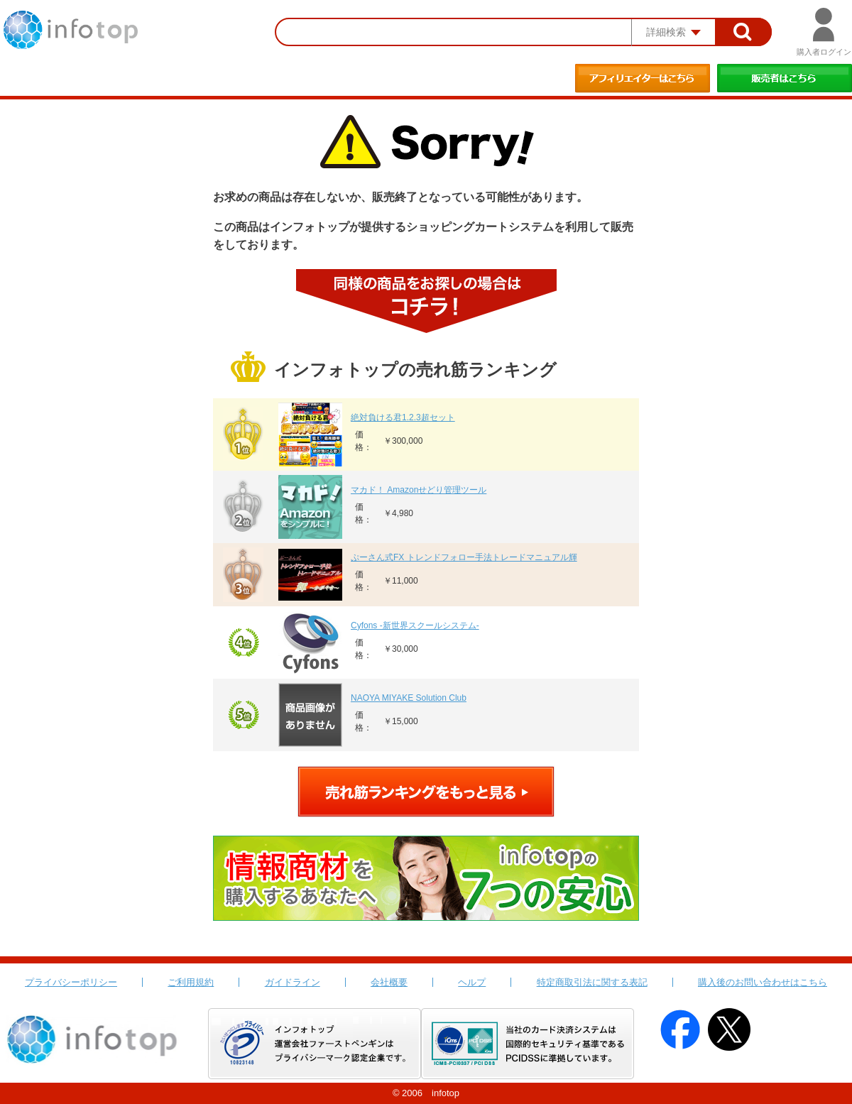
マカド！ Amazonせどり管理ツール (418, 490)
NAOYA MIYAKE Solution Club (408, 698)
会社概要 (389, 982)
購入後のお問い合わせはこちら (762, 982)
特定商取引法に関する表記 (592, 982)
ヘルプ (472, 982)
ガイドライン (292, 982)
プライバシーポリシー (71, 982)
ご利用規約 (191, 982)
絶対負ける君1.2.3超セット (403, 417)
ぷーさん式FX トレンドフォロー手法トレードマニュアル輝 (464, 557)
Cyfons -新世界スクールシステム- (415, 625)
